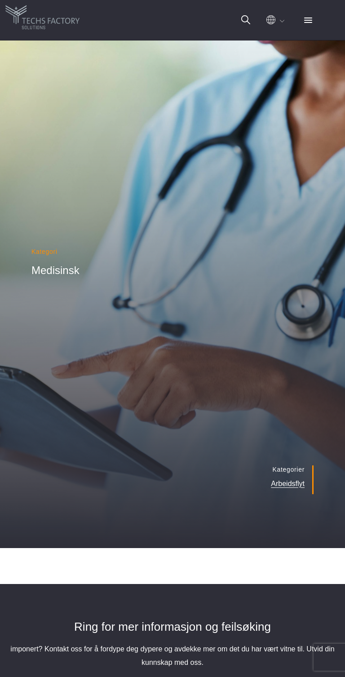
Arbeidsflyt (288, 483)
